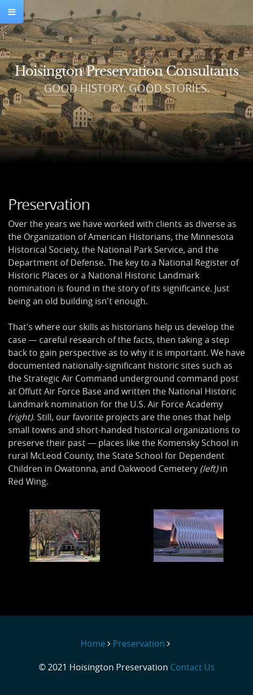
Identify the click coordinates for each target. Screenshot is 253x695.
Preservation (139, 643)
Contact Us (192, 667)
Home (93, 643)
